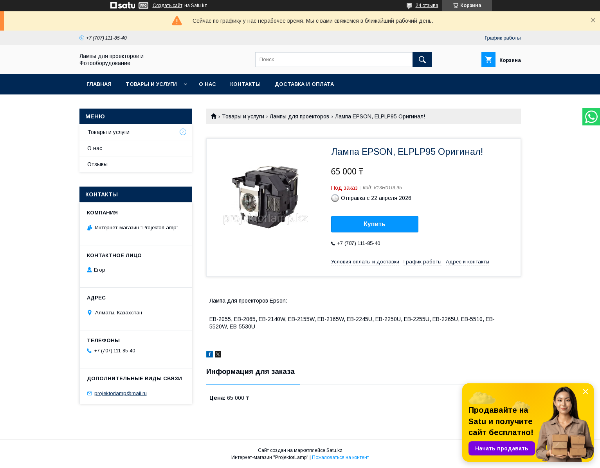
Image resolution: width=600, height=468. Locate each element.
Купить (375, 224)
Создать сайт (167, 5)
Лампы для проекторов (299, 116)
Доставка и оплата (304, 84)
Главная (99, 84)
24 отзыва (427, 5)
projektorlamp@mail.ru (120, 393)
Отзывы (97, 164)
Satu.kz (334, 450)
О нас (207, 84)
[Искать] (422, 59)
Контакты (245, 84)
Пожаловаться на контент (340, 457)
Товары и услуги (151, 84)
